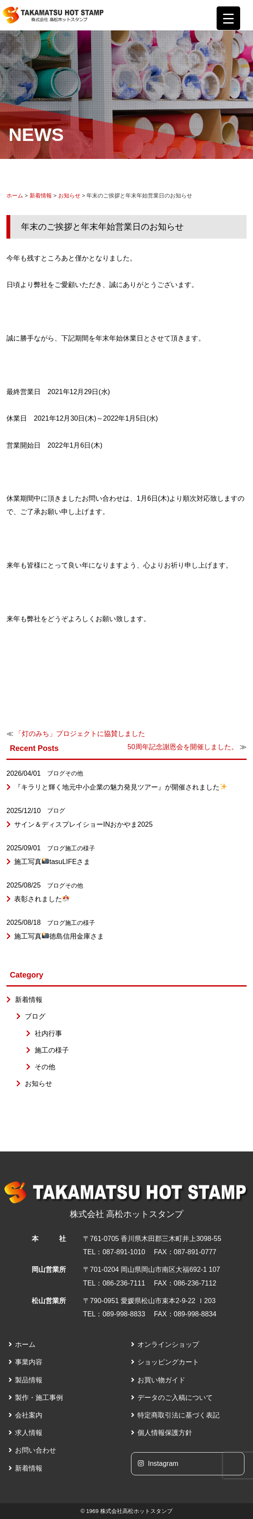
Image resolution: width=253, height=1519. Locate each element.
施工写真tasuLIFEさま (52, 861)
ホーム (14, 195)
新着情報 (41, 195)
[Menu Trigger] (228, 18)
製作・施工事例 (39, 1397)
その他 (74, 773)
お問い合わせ (35, 1450)
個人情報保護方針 (164, 1432)
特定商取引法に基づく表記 (178, 1415)
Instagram (158, 1463)
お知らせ (69, 195)
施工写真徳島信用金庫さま (59, 936)
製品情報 (28, 1380)
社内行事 (48, 1033)
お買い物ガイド (161, 1380)
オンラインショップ (168, 1344)
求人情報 (28, 1432)
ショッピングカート (168, 1362)
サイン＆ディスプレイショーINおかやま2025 (83, 824)
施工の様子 (80, 848)
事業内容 (28, 1362)
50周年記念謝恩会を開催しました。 (183, 747)
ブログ (56, 773)
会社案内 (28, 1415)
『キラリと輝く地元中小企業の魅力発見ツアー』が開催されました (120, 787)
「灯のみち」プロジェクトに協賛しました (80, 733)
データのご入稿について (175, 1397)
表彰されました (41, 899)
